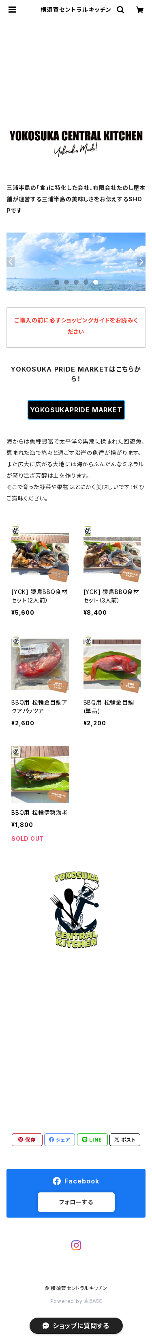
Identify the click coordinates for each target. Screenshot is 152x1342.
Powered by (76, 1301)
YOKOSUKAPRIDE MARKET (76, 410)
